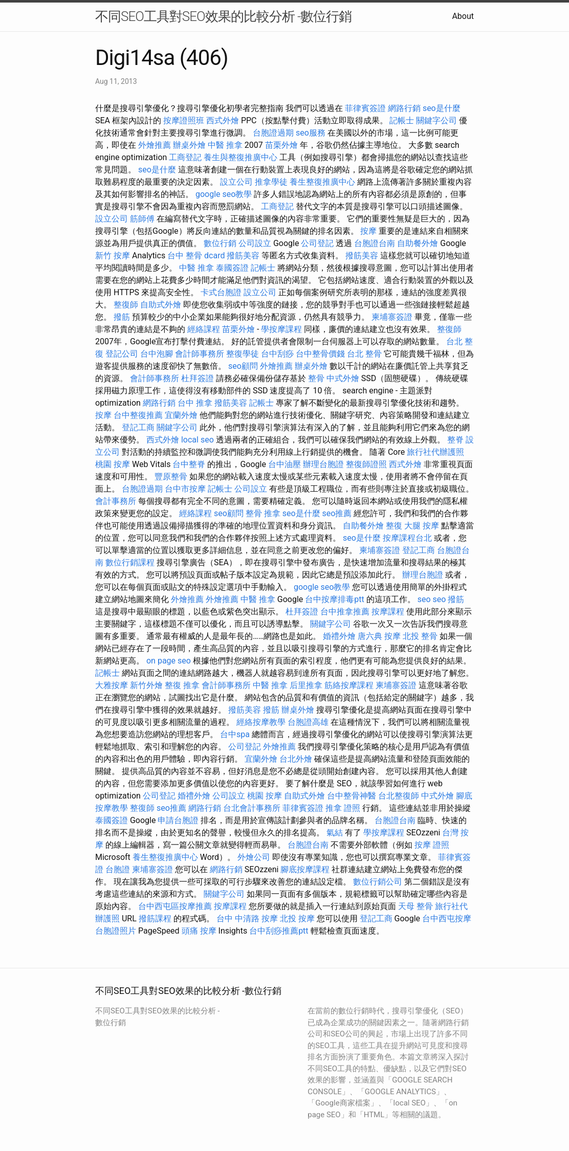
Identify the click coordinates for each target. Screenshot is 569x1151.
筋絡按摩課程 (349, 685)
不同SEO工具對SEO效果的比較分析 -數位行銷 (223, 16)
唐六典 (370, 636)
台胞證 (117, 869)
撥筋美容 (243, 255)
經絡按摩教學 (261, 722)
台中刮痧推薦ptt (278, 931)
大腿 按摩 (421, 525)
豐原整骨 (171, 476)
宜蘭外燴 (181, 415)
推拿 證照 (342, 808)
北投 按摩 (297, 918)
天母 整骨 (415, 906)
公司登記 (317, 243)
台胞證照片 (115, 931)
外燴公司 (253, 857)
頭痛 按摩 (199, 931)
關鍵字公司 (436, 120)
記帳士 (401, 120)
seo (424, 599)
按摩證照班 (183, 120)
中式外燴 (342, 378)
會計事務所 (115, 501)
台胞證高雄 (308, 722)
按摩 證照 (431, 845)
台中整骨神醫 (351, 796)
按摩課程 (387, 611)
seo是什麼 (442, 108)
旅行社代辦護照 (435, 452)
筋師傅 (142, 219)
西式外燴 (222, 120)
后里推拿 (306, 685)
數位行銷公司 (377, 882)
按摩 (368, 231)
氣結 (334, 832)
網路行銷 (404, 108)
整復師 (126, 304)
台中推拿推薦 (344, 611)
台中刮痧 (277, 354)
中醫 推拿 (225, 145)
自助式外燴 (160, 304)
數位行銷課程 (130, 562)
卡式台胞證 (221, 292)
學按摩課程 (281, 329)
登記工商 (138, 427)
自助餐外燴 (417, 243)
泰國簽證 (232, 268)
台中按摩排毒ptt (334, 599)
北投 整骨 (420, 636)
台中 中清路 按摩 (247, 918)
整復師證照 (366, 464)
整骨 (316, 378)
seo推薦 (337, 513)
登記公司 (121, 354)
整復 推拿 (182, 685)
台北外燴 (295, 759)
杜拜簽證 (197, 378)
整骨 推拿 (263, 513)
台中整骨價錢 (320, 354)
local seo (197, 440)
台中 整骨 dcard (196, 255)
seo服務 (310, 133)
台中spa (235, 734)
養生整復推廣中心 (322, 182)
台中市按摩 (185, 489)
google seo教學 (223, 194)
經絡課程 (203, 329)
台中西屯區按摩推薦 (175, 906)
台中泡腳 (156, 354)
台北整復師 (398, 796)
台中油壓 (284, 464)
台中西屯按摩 (446, 918)
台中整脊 (188, 464)
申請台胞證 (178, 820)
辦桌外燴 (189, 145)
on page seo (168, 661)
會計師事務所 (199, 354)
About (463, 16)
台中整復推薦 (138, 415)
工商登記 (185, 157)
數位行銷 (220, 243)
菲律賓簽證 (365, 108)
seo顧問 (243, 366)
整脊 (455, 440)
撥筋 (122, 317)
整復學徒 (242, 354)
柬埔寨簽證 (391, 317)
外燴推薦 (154, 145)
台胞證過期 (273, 133)
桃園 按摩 (112, 464)
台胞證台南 (374, 243)
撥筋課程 (155, 918)
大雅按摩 (111, 685)
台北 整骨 (364, 354)
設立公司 (236, 182)
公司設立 (254, 243)
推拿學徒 (271, 182)
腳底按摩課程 (305, 869)
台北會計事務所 (251, 808)
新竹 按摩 (112, 255)
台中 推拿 (195, 403)
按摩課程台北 (407, 538)
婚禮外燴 (339, 636)
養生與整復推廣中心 (240, 157)
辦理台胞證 (323, 464)
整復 (394, 525)
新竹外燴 (146, 685)
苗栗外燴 (281, 145)
